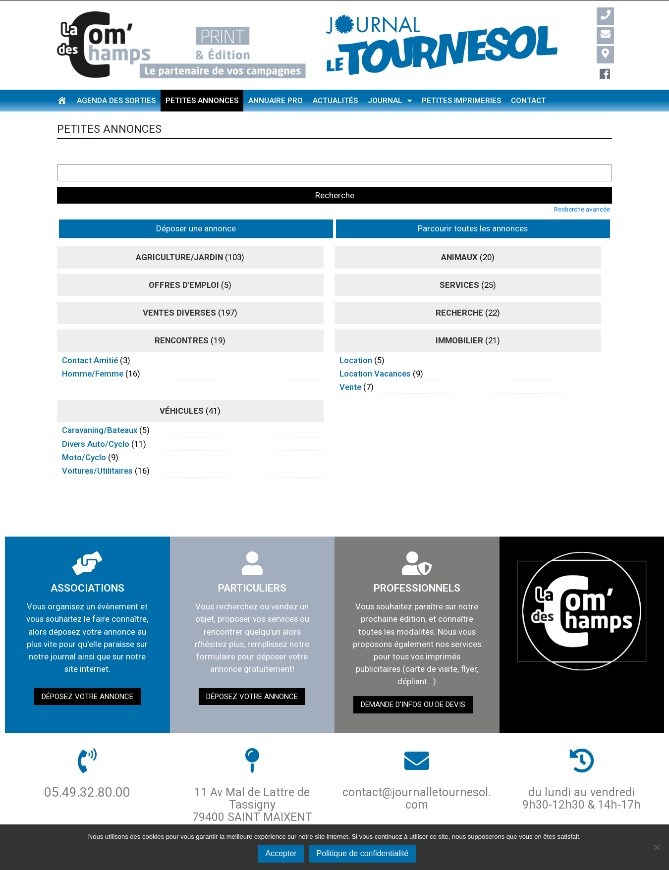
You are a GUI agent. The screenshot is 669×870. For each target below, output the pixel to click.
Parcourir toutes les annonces (211, 206)
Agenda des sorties (116, 100)
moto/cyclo (84, 434)
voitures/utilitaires (97, 447)
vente (350, 364)
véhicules (182, 388)
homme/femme (92, 350)
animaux (459, 234)
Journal (390, 100)
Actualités (335, 100)
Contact (528, 100)
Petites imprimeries (461, 100)
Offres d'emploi (184, 262)
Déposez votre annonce (87, 673)
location (355, 337)
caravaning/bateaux (99, 407)
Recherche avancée (582, 186)
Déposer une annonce (103, 206)
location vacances (375, 350)
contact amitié (90, 337)
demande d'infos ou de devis (413, 681)
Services (459, 262)
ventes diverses (179, 290)
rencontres (182, 318)
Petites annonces (202, 100)
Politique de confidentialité (363, 853)
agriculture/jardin (179, 234)
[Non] (657, 847)
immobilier (459, 318)
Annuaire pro (275, 100)
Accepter (280, 853)
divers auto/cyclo (95, 421)
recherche (459, 290)
